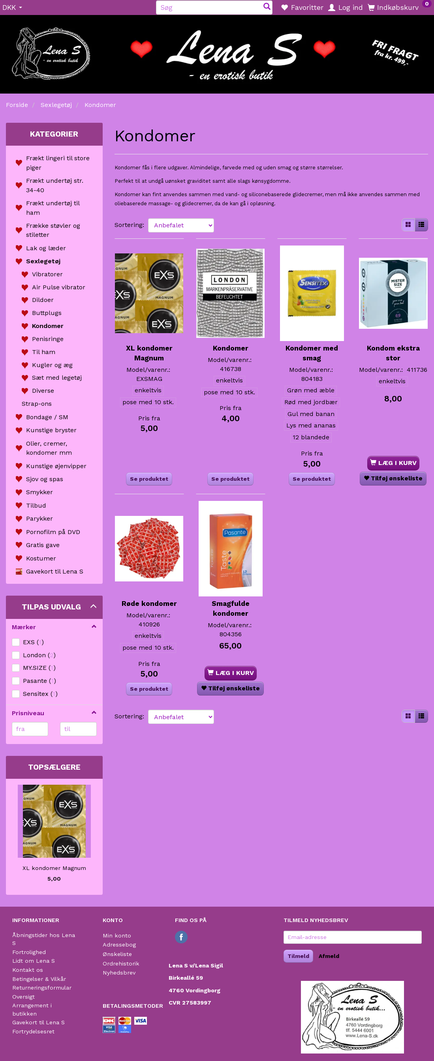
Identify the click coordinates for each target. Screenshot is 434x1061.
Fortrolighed (29, 952)
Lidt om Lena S (33, 961)
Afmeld (329, 956)
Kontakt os (27, 970)
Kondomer (230, 334)
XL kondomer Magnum (54, 868)
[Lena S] (217, 52)
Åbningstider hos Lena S (43, 939)
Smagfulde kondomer (231, 583)
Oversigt (23, 997)
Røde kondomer (149, 579)
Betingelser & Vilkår (39, 979)
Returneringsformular (41, 987)
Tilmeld (298, 956)
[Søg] (267, 7)
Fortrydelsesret (33, 1031)
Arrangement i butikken (32, 1009)
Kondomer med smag (312, 339)
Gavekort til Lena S (38, 1022)
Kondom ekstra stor (393, 339)
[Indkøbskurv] (399, 7)
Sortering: (129, 225)
